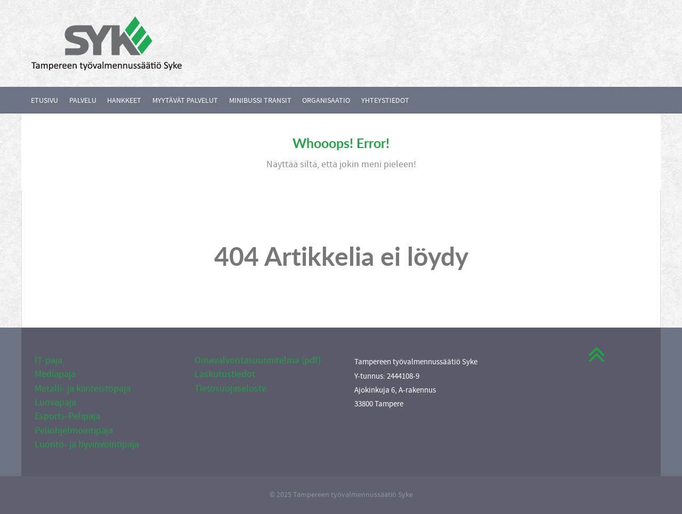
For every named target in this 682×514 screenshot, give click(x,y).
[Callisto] (106, 43)
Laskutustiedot (224, 374)
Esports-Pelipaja (67, 416)
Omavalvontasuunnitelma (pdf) (257, 360)
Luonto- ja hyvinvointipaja (87, 444)
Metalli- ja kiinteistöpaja (83, 388)
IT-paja (48, 360)
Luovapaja (55, 402)
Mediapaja (55, 374)
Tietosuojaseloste (230, 388)
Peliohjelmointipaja (74, 431)
